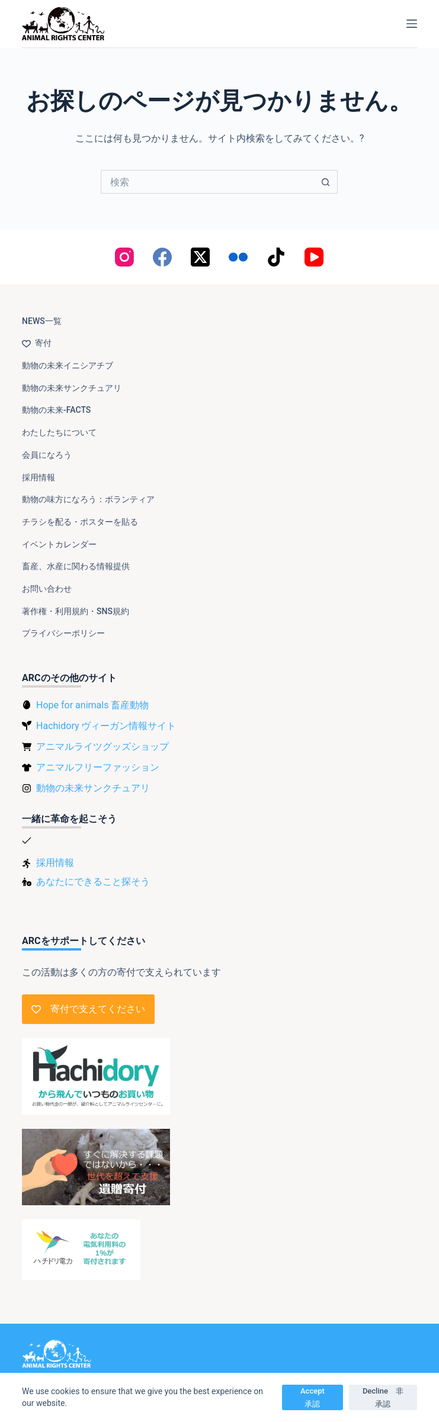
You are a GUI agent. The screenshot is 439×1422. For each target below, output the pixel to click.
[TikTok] (276, 257)
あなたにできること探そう (93, 881)
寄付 (37, 343)
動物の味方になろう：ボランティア (88, 499)
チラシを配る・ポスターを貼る (80, 522)
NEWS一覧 (42, 321)
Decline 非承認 (383, 1397)
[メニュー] (411, 23)
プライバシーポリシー (63, 633)
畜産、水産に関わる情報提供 (76, 566)
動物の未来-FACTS (56, 410)
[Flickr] (238, 257)
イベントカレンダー (59, 544)
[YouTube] (314, 257)
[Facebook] (162, 257)
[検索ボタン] (326, 182)
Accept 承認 (316, 1397)
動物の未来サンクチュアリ (71, 388)
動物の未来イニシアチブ (67, 365)
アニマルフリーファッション (97, 767)
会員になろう (47, 455)
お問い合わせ (47, 588)
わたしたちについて (59, 432)
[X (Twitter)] (200, 257)
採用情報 (38, 477)
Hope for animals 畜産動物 (92, 705)
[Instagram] (124, 257)
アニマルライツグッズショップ (102, 746)
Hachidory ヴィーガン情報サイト (106, 725)
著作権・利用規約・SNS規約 (75, 611)
